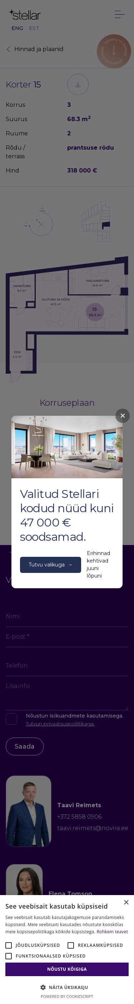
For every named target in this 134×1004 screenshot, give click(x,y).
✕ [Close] (123, 415)
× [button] (126, 902)
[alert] (67, 949)
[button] (67, 987)
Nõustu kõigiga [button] (67, 969)
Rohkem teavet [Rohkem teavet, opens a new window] (112, 932)
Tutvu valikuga (51, 565)
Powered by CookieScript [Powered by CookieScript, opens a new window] (67, 996)
